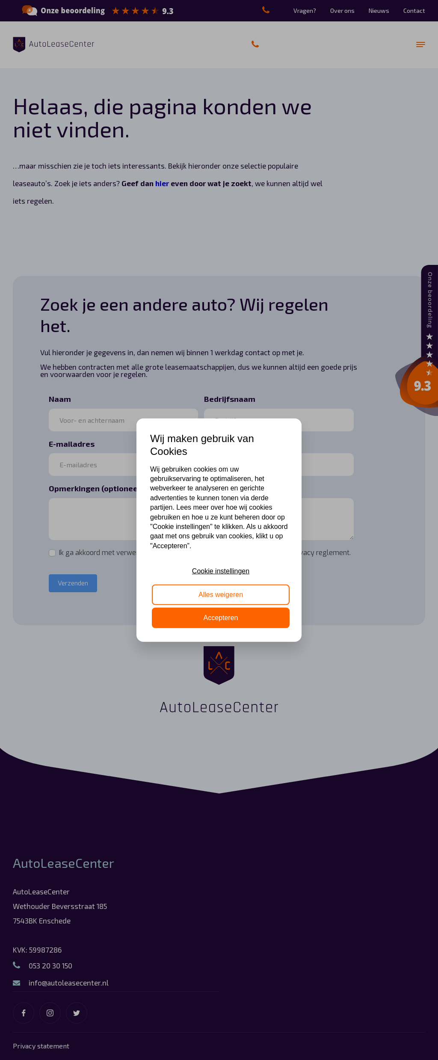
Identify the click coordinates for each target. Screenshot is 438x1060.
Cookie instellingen (220, 571)
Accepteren (221, 617)
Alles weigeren (220, 594)
